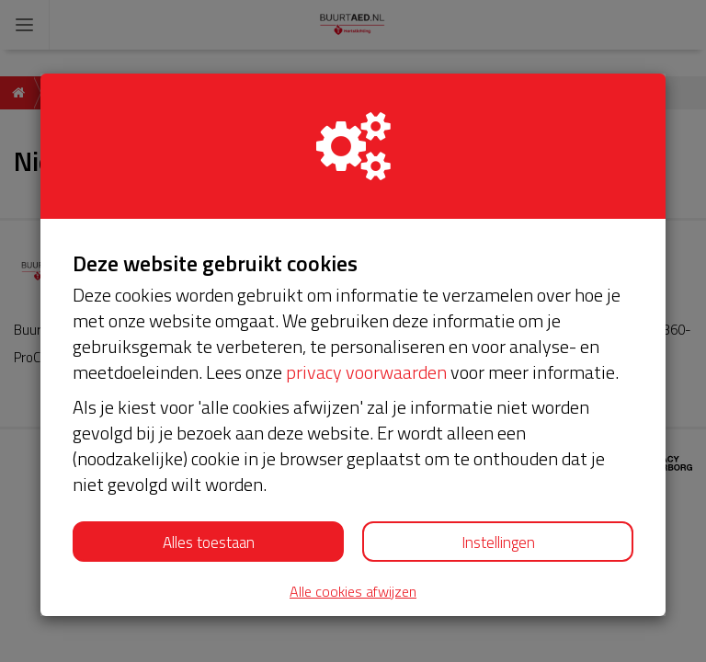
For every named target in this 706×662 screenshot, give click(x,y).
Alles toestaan (209, 542)
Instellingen (498, 542)
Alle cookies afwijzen (353, 591)
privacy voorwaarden (366, 372)
